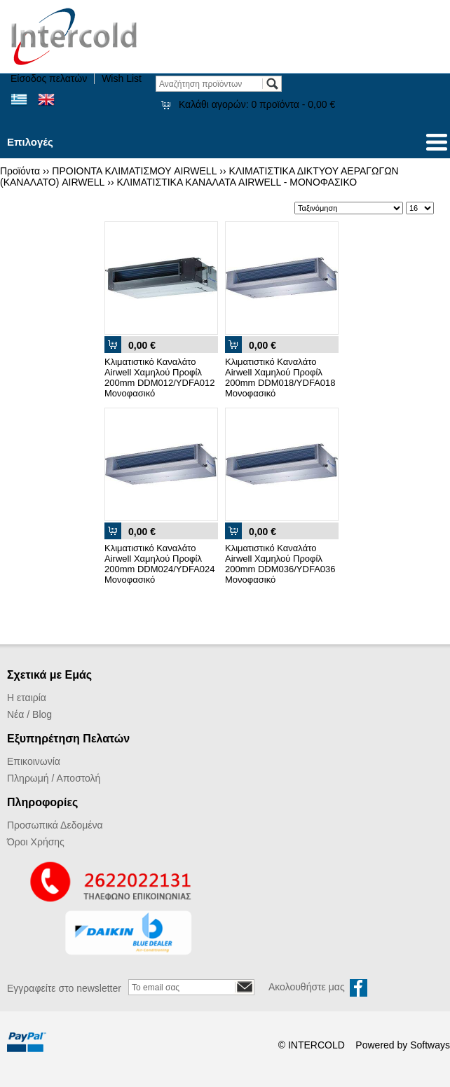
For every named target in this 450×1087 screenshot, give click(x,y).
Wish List (122, 78)
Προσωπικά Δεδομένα (55, 825)
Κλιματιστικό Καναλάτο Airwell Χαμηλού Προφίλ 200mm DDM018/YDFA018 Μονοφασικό (280, 377)
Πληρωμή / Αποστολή (53, 778)
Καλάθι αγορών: (257, 104)
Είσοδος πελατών (49, 78)
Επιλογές (30, 142)
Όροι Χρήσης (35, 841)
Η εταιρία (26, 697)
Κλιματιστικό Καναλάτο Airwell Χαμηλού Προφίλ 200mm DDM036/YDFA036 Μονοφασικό (280, 564)
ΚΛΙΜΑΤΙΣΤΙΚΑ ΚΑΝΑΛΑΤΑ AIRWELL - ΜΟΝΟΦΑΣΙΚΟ (237, 182)
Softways (430, 1045)
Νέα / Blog (29, 714)
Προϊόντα (20, 170)
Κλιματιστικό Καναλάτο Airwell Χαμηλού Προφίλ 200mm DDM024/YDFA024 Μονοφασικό (159, 564)
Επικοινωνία (33, 761)
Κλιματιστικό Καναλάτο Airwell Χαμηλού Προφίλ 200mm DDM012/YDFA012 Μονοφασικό (159, 377)
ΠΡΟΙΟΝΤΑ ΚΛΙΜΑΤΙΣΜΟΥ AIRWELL (134, 170)
